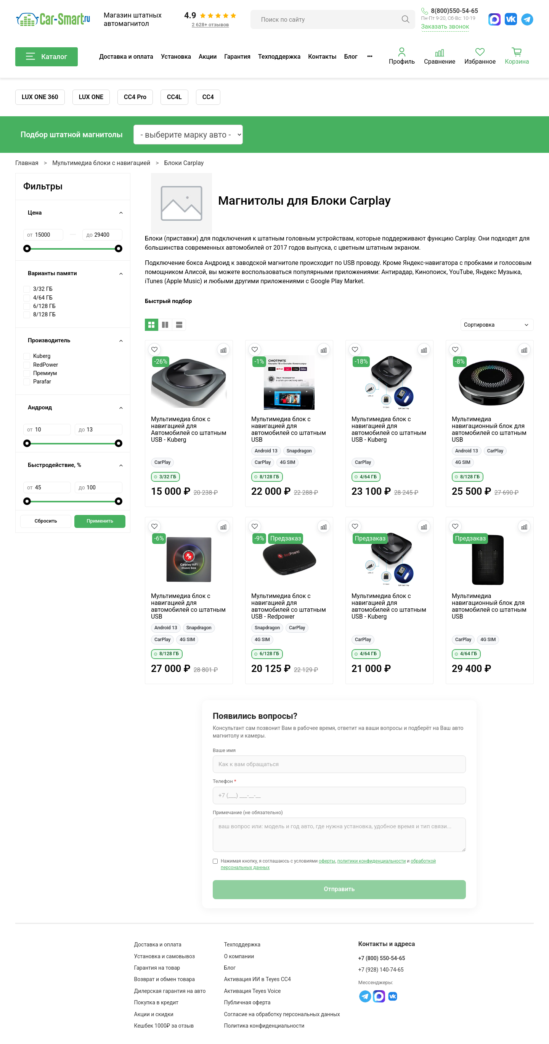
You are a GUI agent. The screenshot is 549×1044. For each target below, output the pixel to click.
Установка (176, 56)
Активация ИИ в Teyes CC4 (257, 979)
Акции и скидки (153, 1014)
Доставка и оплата (126, 56)
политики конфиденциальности (371, 861)
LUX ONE (91, 97)
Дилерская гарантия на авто (170, 991)
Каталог (46, 57)
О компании (239, 956)
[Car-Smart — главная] (52, 19)
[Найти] (405, 19)
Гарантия (237, 56)
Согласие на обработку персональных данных (282, 1014)
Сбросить (46, 521)
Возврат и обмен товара (164, 979)
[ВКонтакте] (511, 19)
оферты (327, 861)
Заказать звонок (445, 26)
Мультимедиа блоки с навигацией (101, 163)
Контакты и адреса (386, 944)
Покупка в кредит (156, 1002)
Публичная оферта (247, 1002)
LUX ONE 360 (40, 97)
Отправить (339, 889)
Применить (100, 521)
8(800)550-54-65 (449, 10)
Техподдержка (279, 56)
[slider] (27, 248)
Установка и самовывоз (164, 956)
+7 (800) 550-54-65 (381, 958)
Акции (208, 56)
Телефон (224, 781)
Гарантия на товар (157, 968)
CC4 (208, 97)
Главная (27, 163)
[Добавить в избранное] (154, 349)
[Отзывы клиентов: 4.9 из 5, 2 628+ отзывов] (210, 19)
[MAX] (494, 19)
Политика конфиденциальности (264, 1026)
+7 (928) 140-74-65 (381, 970)
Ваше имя (224, 750)
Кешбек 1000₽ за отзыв (164, 1026)
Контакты (322, 56)
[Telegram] (527, 19)
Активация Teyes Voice (252, 991)
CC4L (174, 97)
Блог (351, 56)
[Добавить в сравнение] (223, 349)
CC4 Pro (135, 97)
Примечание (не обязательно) (248, 812)
